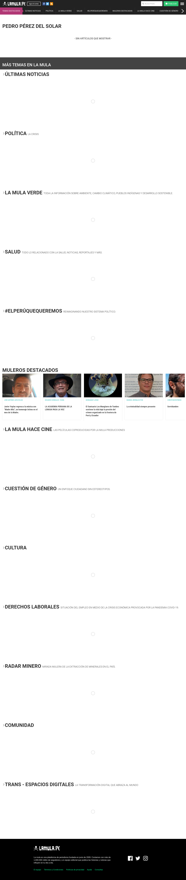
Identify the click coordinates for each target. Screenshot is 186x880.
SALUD (79, 11)
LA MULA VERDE (65, 11)
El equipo (37, 870)
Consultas (99, 870)
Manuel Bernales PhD (135, 400)
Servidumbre (172, 406)
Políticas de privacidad (75, 870)
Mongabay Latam (92, 400)
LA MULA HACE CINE (146, 11)
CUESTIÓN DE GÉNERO (169, 11)
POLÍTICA (49, 11)
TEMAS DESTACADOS (11, 11)
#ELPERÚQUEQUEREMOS (97, 11)
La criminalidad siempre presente (141, 406)
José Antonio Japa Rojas (13, 400)
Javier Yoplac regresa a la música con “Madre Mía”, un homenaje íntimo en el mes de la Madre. (21, 409)
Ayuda (89, 870)
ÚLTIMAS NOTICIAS (33, 11)
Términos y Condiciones (53, 870)
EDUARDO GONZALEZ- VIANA (54, 400)
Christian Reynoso (174, 400)
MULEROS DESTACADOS (122, 11)
